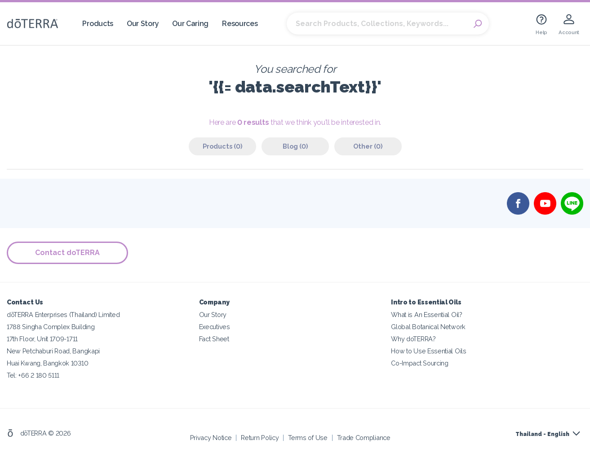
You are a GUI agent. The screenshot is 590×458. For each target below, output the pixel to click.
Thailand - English (542, 434)
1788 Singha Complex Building (50, 326)
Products (97, 23)
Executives (214, 326)
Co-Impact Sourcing (419, 363)
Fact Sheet (214, 339)
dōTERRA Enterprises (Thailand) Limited (63, 314)
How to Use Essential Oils (428, 351)
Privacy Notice (211, 437)
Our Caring (190, 23)
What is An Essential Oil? (426, 314)
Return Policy (260, 437)
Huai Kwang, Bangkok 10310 (47, 363)
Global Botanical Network (428, 326)
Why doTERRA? (413, 339)
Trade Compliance (363, 437)
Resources (239, 23)
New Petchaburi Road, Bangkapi (53, 351)
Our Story (143, 23)
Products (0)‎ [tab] (222, 146)
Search (477, 24)
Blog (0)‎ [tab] (295, 146)
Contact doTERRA (67, 252)
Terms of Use (307, 437)
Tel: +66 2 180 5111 (33, 375)
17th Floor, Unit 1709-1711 (42, 339)
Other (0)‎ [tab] (367, 146)
